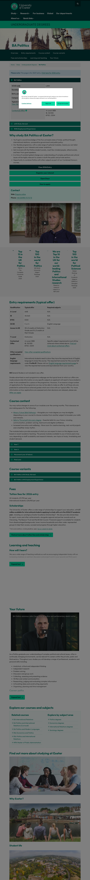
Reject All (48, 103)
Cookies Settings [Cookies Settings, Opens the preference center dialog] (26, 103)
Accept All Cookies (63, 103)
